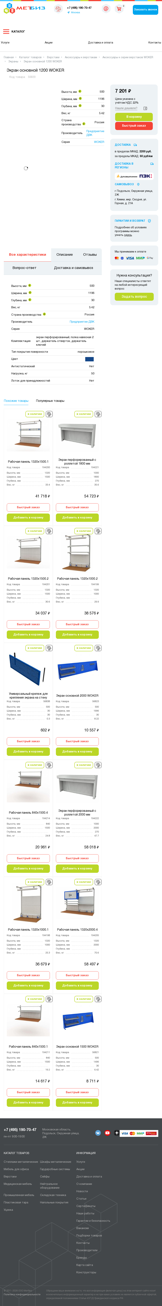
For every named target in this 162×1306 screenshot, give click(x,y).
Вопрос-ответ (25, 268)
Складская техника (53, 1195)
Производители (86, 1250)
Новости (82, 1191)
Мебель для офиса (16, 1169)
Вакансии (82, 1228)
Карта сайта (84, 1265)
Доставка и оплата (100, 43)
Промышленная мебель (19, 1195)
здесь (128, 235)
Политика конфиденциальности (22, 1295)
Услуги (5, 43)
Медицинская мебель (18, 1184)
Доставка (123, 145)
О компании (84, 1184)
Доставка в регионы (124, 166)
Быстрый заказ (28, 507)
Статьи (81, 1199)
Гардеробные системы (55, 1169)
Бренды (81, 1257)
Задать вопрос (134, 296)
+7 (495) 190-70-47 (20, 1130)
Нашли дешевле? (126, 108)
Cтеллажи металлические (21, 1162)
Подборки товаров (89, 1235)
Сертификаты (85, 1206)
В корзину (134, 117)
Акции (48, 43)
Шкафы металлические (55, 1162)
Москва (75, 13)
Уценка (8, 1210)
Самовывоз (124, 184)
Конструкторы (86, 1272)
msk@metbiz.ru (106, 9)
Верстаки (10, 1176)
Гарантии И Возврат (130, 221)
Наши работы (85, 1213)
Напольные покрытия (54, 1202)
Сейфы (44, 1176)
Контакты (154, 43)
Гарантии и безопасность (93, 1221)
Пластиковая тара (16, 1202)
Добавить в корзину (28, 517)
